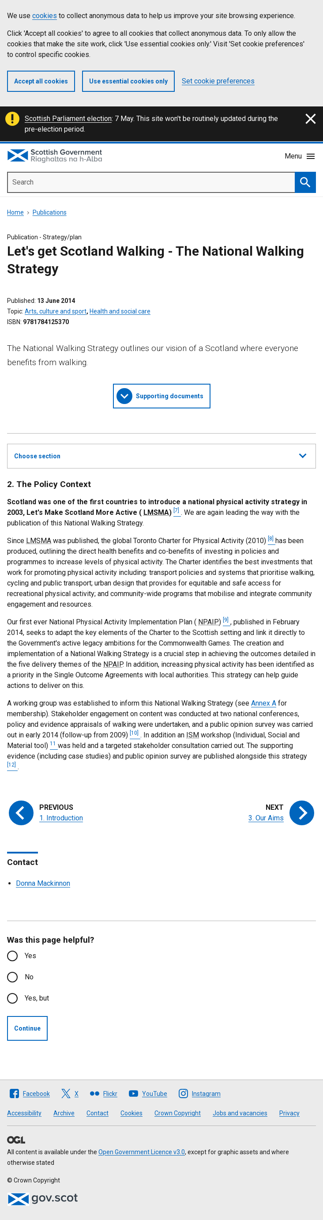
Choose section (160, 454)
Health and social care (120, 311)
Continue (27, 1028)
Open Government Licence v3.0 (141, 1152)
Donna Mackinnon (43, 883)
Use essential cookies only (128, 81)
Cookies (131, 1113)
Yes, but (37, 998)
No (29, 977)
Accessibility (24, 1113)
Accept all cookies (41, 81)
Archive (64, 1113)
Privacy (289, 1113)
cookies (44, 15)
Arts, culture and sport (55, 311)
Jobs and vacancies (240, 1113)
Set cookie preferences (218, 81)
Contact (97, 1113)
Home (15, 212)
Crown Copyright (177, 1113)
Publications (50, 212)
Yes (30, 956)
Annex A (263, 703)
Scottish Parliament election (68, 118)
